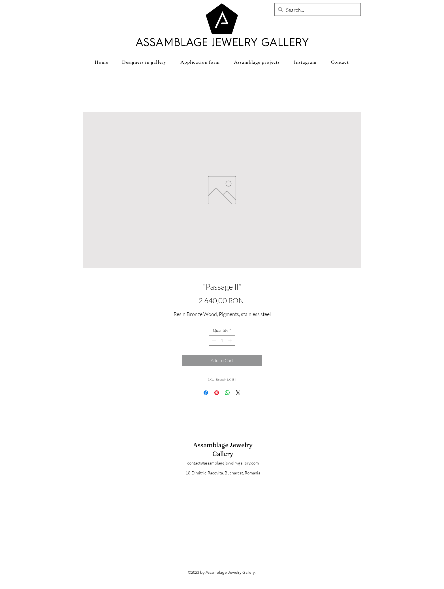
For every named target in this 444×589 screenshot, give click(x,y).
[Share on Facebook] (205, 392)
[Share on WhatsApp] (227, 392)
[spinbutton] (222, 340)
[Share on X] (238, 392)
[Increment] (230, 340)
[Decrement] (213, 340)
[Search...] (317, 10)
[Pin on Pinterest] (216, 392)
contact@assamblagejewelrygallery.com (223, 463)
